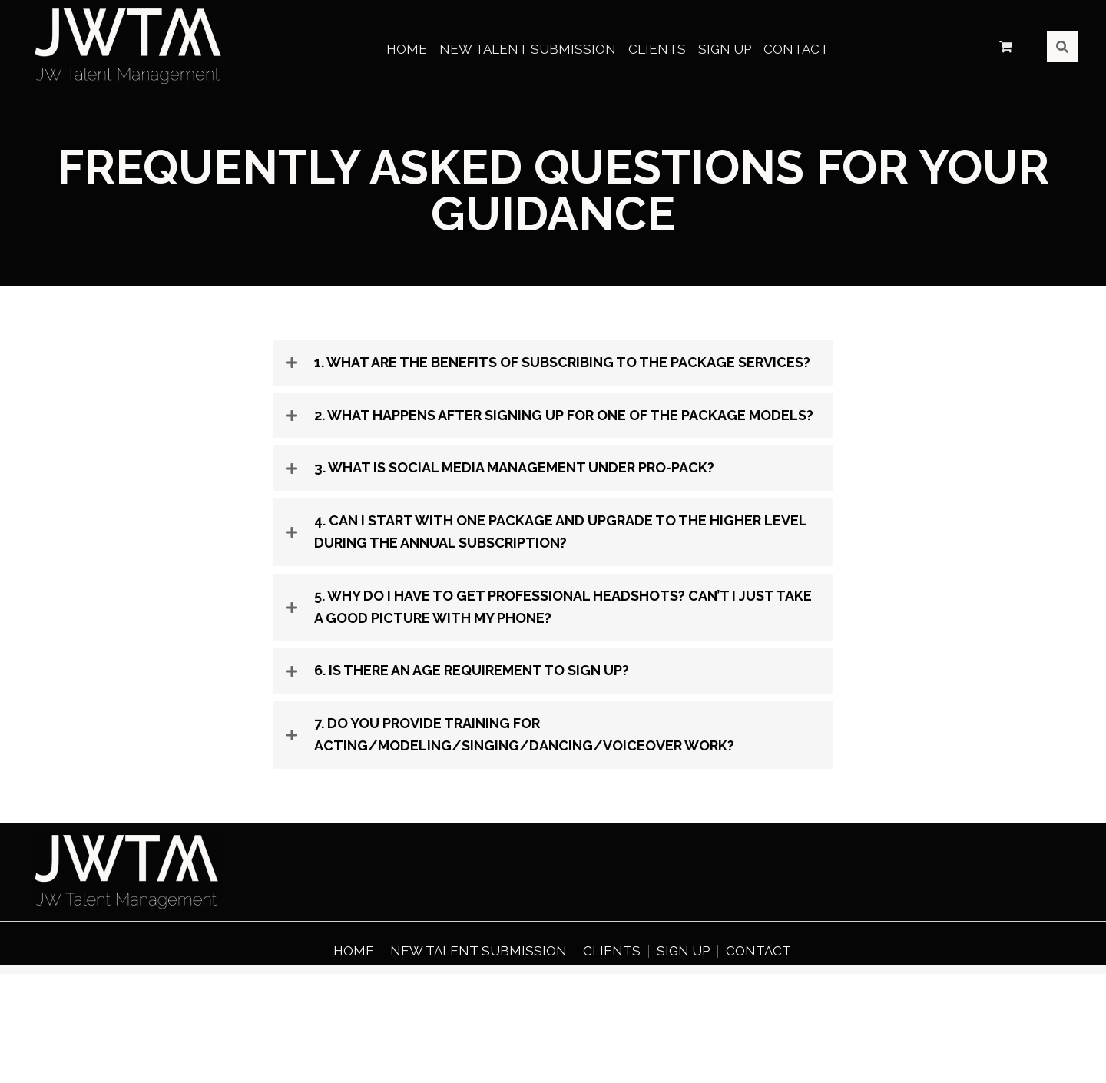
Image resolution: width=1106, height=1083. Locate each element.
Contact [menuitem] (758, 951)
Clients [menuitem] (612, 951)
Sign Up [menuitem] (683, 951)
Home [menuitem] (353, 951)
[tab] (553, 363)
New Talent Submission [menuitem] (478, 951)
